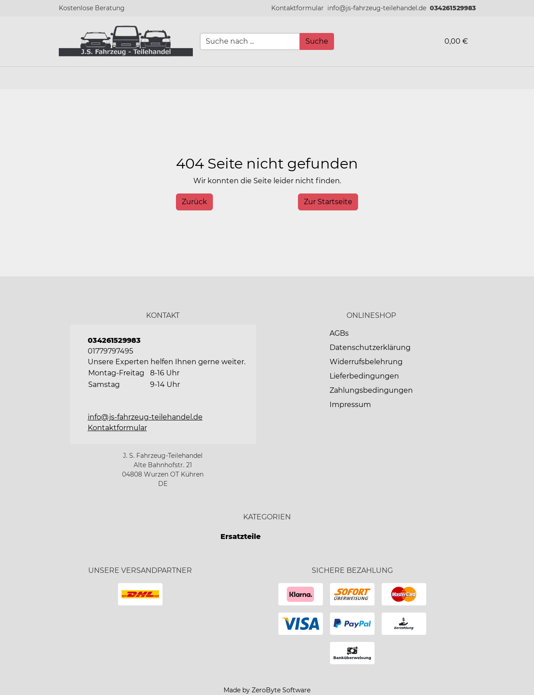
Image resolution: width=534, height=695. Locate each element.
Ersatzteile (240, 536)
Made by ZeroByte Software (267, 690)
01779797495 (110, 351)
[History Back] (194, 201)
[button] (297, 8)
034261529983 (453, 8)
